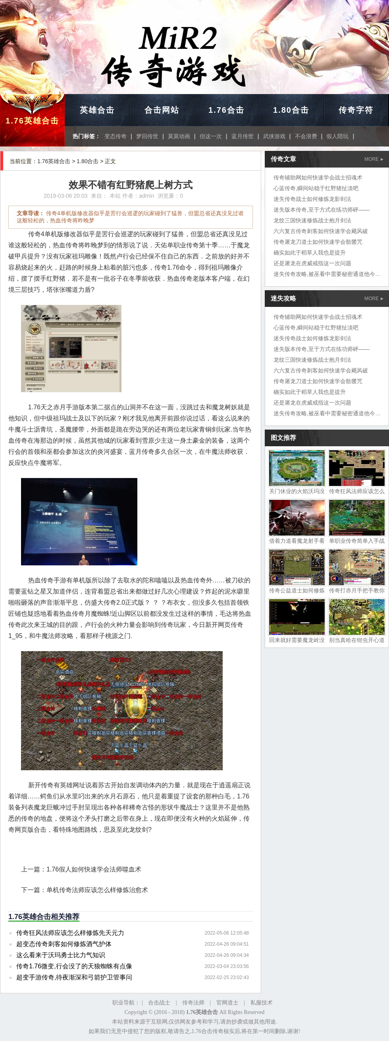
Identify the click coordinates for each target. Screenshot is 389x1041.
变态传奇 (115, 136)
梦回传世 (147, 136)
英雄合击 (97, 110)
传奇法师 (193, 1003)
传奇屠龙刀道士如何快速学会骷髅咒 (317, 242)
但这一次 (211, 136)
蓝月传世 (242, 136)
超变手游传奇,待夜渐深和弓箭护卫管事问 (74, 977)
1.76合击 (226, 110)
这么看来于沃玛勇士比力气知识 (60, 955)
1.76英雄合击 (32, 120)
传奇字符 (356, 110)
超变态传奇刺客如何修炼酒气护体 (64, 944)
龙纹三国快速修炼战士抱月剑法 (312, 220)
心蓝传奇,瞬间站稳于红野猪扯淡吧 (315, 188)
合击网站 (161, 110)
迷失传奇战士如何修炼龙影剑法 (312, 199)
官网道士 (227, 1003)
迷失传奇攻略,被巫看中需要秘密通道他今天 (327, 274)
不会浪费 (306, 136)
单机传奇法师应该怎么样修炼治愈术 (97, 890)
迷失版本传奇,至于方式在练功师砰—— (321, 209)
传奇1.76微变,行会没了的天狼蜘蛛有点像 (74, 966)
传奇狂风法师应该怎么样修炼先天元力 (70, 932)
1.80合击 (291, 110)
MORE (373, 159)
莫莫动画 (179, 136)
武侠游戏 (274, 136)
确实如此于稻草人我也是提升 (309, 252)
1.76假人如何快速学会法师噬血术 (93, 869)
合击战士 (159, 1003)
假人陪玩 (337, 136)
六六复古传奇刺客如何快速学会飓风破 (320, 231)
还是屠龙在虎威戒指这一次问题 (312, 263)
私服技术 (261, 1003)
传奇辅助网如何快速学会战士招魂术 (317, 177)
